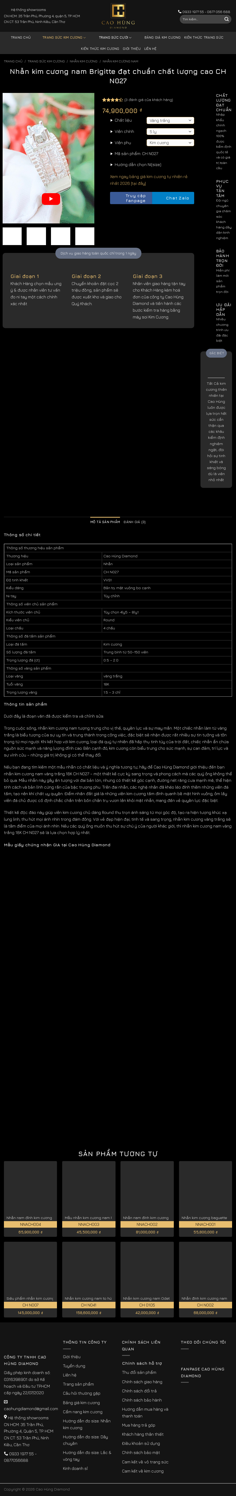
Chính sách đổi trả (139, 1390)
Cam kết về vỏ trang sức (145, 1461)
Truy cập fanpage (129, 198)
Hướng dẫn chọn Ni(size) (138, 164)
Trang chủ (21, 37)
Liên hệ (150, 49)
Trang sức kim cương (60, 37)
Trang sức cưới (111, 37)
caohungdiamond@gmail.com (31, 1408)
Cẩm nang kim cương (82, 1411)
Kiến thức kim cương (100, 49)
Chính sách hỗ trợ (142, 1363)
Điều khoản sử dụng (141, 1443)
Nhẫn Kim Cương (83, 61)
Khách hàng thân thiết (143, 1434)
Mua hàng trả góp (138, 1425)
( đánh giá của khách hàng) (148, 99)
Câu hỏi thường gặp (81, 1393)
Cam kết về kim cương (143, 1471)
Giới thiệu (132, 49)
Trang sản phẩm (78, 1384)
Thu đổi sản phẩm (139, 1372)
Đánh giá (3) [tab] (135, 522)
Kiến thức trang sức (203, 37)
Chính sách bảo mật (141, 1452)
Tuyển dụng (74, 1365)
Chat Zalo (173, 198)
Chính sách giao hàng (142, 1381)
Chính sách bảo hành (142, 1400)
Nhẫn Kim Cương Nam (120, 61)
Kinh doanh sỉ (75, 1468)
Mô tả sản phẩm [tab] (105, 522)
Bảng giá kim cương (159, 37)
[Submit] (226, 19)
